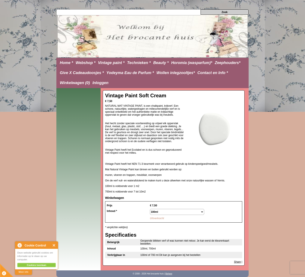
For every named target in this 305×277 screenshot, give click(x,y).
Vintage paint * (111, 63)
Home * (66, 63)
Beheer (168, 274)
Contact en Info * (212, 73)
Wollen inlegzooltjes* (176, 73)
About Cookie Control (19, 245)
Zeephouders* (227, 63)
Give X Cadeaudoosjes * (82, 73)
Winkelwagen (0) (75, 83)
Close (54, 245)
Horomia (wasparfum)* (191, 63)
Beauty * (161, 63)
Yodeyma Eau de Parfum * (130, 73)
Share (237, 261)
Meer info (23, 272)
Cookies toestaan (36, 265)
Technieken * (139, 63)
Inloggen (100, 83)
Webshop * (85, 63)
